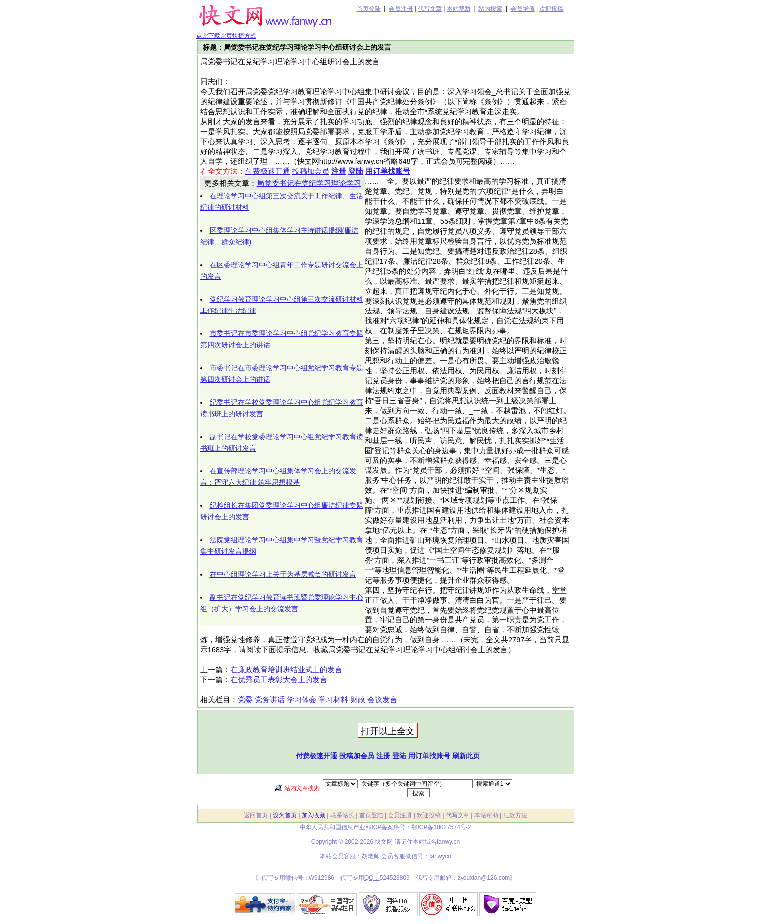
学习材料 (333, 700)
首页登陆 (369, 8)
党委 (245, 700)
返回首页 (256, 815)
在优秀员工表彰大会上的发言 (278, 680)
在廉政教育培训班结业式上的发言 (286, 670)
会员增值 (523, 8)
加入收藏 (313, 815)
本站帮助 (458, 8)
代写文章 (430, 8)
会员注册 (401, 8)
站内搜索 (490, 8)
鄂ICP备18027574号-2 (441, 827)
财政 (357, 700)
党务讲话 (270, 700)
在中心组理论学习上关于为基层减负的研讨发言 (283, 574)
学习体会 (301, 700)
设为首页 (285, 815)
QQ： (372, 877)
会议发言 (382, 700)
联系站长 (342, 815)
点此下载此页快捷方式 (226, 35)
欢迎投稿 (551, 8)
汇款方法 (515, 815)
